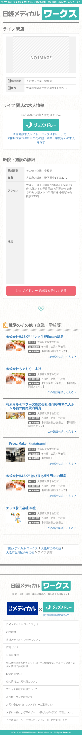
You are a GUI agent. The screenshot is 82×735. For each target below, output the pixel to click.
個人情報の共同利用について (21, 681)
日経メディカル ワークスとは (22, 624)
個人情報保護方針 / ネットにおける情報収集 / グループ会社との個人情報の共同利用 (40, 664)
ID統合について (14, 674)
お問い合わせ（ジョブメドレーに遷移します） (31, 704)
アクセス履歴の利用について (21, 689)
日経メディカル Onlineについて (23, 639)
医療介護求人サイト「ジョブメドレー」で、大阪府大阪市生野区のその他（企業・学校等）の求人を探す (41, 134)
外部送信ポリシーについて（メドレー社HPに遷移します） (38, 720)
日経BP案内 (12, 655)
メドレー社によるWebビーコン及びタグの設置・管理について (40, 712)
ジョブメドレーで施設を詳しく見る (41, 290)
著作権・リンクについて (19, 696)
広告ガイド (12, 647)
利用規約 (11, 632)
